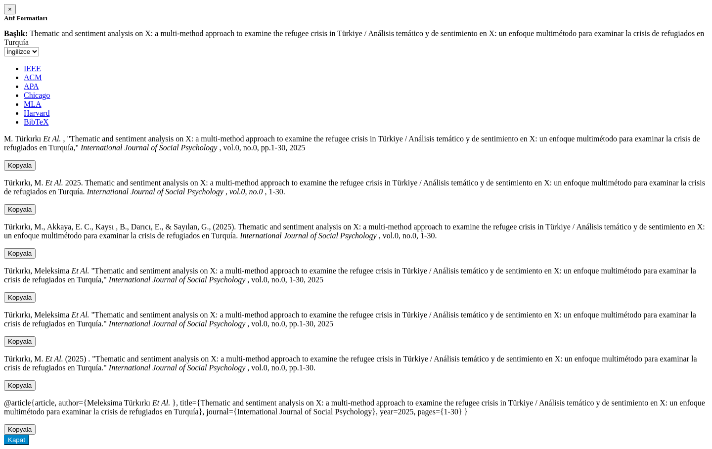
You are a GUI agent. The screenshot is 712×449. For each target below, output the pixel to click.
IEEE (32, 68)
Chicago (37, 95)
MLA (33, 104)
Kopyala (20, 165)
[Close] (10, 9)
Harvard (36, 113)
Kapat (16, 440)
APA (31, 86)
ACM (33, 77)
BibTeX (36, 122)
